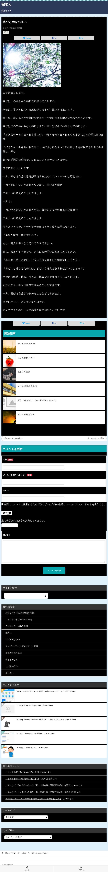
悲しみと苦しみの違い (27, 344)
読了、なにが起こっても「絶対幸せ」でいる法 (37, 400)
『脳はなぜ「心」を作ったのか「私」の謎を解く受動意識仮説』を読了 (38, 785)
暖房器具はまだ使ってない (33, 748)
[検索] (26, 596)
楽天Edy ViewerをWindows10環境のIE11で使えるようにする (47, 719)
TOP (10, 853)
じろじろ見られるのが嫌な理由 (35, 705)
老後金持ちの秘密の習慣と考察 (20, 613)
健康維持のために (14, 653)
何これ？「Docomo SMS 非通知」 (36, 734)
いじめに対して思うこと (28, 386)
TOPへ (81, 868)
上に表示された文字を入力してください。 (24, 520)
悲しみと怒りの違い (26, 358)
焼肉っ (9, 633)
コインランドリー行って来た (19, 619)
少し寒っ (10, 673)
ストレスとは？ (24, 372)
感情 (6, 32)
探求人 (6, 4)
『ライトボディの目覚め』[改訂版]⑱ (22, 772)
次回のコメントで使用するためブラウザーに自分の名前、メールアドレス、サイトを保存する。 (55, 504)
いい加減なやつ (13, 639)
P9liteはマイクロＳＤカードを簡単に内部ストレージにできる (47, 691)
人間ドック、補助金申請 (17, 626)
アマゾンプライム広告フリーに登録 (22, 646)
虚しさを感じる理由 (26, 414)
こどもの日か (12, 666)
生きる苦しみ (12, 659)
